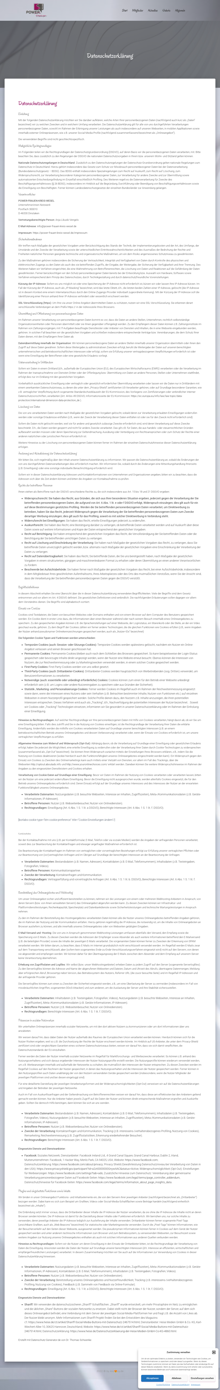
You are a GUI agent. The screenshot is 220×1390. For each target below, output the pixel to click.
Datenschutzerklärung (180, 1385)
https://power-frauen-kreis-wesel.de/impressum (60, 232)
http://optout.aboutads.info (46, 764)
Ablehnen (176, 1378)
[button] (213, 1352)
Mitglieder (137, 10)
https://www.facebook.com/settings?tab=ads (75, 1173)
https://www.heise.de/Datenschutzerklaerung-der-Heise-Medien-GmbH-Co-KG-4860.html (123, 1331)
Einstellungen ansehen (202, 1378)
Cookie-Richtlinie (163, 1385)
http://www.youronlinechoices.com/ (86, 764)
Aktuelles (153, 10)
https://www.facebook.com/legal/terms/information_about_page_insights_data (124, 1182)
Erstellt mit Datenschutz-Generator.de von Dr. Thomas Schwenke (54, 1339)
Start (124, 10)
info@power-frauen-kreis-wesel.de (56, 226)
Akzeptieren (152, 1378)
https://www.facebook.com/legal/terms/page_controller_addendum (139, 1177)
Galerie (166, 10)
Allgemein (180, 10)
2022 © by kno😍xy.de (110, 1371)
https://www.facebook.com (141, 1159)
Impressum (195, 1385)
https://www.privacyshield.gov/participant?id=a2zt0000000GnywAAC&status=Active (87, 1168)
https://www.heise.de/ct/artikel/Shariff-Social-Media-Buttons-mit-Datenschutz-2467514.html (84, 1322)
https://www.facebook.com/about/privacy (77, 1164)
